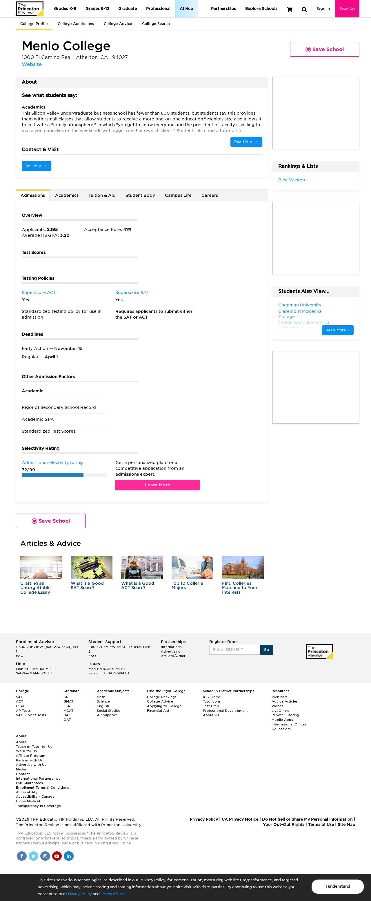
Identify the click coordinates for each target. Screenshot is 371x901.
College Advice (118, 23)
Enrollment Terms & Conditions (42, 788)
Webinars (280, 697)
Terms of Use (112, 894)
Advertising (171, 651)
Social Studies (109, 711)
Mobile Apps (282, 720)
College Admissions (76, 23)
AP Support (107, 715)
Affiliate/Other (173, 656)
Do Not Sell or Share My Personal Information (307, 819)
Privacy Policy (79, 894)
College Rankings (162, 697)
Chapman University (299, 305)
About (21, 742)
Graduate (127, 8)
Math (101, 697)
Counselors (281, 729)
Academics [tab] (67, 195)
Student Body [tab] (140, 195)
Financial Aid (158, 711)
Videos (277, 706)
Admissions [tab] (33, 195)
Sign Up (347, 8)
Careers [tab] (209, 195)
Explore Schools (261, 8)
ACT (19, 701)
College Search (156, 23)
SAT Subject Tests (31, 715)
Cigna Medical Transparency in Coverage (38, 803)
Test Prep (211, 706)
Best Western (292, 180)
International (172, 647)
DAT (66, 715)
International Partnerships (38, 779)
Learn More (157, 485)
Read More (246, 142)
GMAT (68, 701)
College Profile (34, 23)
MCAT (68, 711)
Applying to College (164, 706)
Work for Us (26, 751)
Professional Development (225, 711)
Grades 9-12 (97, 8)
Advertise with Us (31, 765)
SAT (19, 697)
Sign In (323, 8)
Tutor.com (211, 701)
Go (266, 649)
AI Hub (186, 8)
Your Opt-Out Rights (283, 824)
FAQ (19, 656)
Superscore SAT (132, 292)
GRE (67, 697)
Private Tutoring (285, 715)
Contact (23, 774)
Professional (158, 8)
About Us (211, 715)
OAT (67, 720)
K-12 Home (212, 697)
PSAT (20, 706)
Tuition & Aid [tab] (102, 195)
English (103, 706)
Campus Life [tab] (178, 195)
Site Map (346, 824)
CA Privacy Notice (240, 819)
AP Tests (23, 711)
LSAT (67, 706)
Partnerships (223, 8)
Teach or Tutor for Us (34, 747)
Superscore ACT (39, 292)
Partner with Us (29, 760)
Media (21, 769)
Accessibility (26, 792)
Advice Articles (285, 701)
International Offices (289, 724)
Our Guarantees (29, 783)
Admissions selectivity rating (52, 462)
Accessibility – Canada (35, 797)
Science (103, 701)
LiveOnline (280, 711)
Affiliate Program (30, 756)
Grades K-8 (65, 8)
